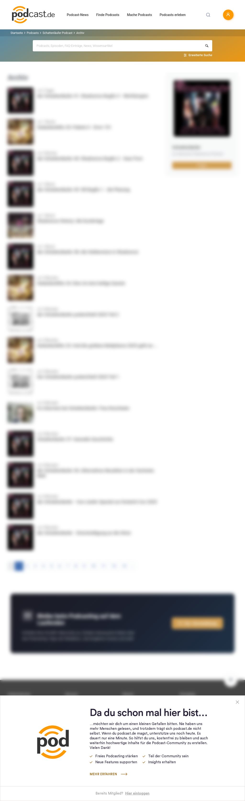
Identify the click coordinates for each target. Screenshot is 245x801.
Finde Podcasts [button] (107, 15)
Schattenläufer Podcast (57, 33)
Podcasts (33, 33)
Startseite (17, 33)
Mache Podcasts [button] (139, 15)
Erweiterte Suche (200, 55)
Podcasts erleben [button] (173, 15)
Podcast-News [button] (78, 15)
